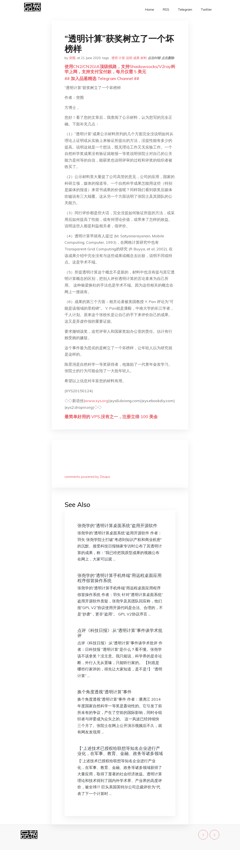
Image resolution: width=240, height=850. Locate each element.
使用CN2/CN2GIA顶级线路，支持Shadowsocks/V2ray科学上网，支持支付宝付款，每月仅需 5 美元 (120, 69)
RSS (166, 9)
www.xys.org (96, 400)
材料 (143, 58)
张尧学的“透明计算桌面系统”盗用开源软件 (117, 525)
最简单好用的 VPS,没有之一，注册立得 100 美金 (111, 416)
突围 (72, 58)
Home (149, 9)
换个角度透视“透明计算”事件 (104, 691)
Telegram (185, 9)
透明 (114, 58)
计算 (122, 58)
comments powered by (87, 477)
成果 (136, 58)
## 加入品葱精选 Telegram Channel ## (102, 78)
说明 (129, 58)
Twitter (206, 9)
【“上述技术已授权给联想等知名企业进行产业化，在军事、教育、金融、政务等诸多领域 (120, 751)
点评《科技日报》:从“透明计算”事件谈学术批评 (119, 633)
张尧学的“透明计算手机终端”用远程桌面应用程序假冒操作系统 (119, 578)
